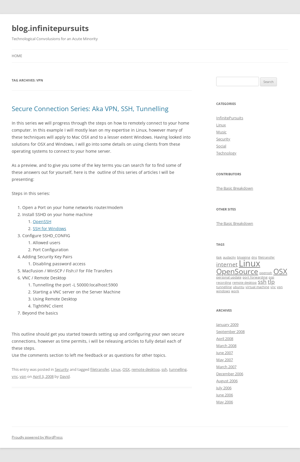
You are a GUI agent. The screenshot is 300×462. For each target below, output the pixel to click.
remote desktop (146, 369)
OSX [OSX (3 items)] (280, 271)
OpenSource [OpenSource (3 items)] (237, 271)
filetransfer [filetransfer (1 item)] (266, 257)
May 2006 (224, 402)
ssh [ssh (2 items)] (262, 282)
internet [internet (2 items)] (227, 264)
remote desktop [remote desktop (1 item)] (244, 283)
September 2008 (230, 331)
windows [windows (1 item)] (223, 291)
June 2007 (224, 352)
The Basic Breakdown (234, 188)
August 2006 (227, 380)
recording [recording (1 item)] (223, 283)
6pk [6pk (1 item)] (219, 257)
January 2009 (227, 324)
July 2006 (223, 387)
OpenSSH (42, 221)
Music (221, 132)
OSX (126, 369)
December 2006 (229, 373)
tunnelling (178, 369)
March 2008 (226, 345)
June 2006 (224, 395)
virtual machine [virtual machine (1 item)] (257, 287)
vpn (23, 376)
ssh (164, 369)
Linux (116, 369)
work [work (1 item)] (235, 291)
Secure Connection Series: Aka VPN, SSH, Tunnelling (90, 108)
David (65, 376)
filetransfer (99, 369)
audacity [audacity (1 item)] (229, 257)
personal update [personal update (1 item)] (228, 277)
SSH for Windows (49, 228)
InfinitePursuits (229, 117)
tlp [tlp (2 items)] (271, 282)
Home (17, 55)
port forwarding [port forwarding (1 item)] (255, 277)
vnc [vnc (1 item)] (273, 287)
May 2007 (224, 359)
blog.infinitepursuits (50, 28)
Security (62, 369)
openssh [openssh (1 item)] (265, 273)
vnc (15, 376)
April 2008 (224, 338)
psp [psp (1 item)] (271, 277)
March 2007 (226, 366)
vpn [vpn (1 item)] (280, 287)
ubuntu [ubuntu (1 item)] (238, 287)
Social (221, 146)
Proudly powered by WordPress (37, 437)
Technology (226, 153)
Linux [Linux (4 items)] (249, 263)
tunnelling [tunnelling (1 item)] (224, 287)
